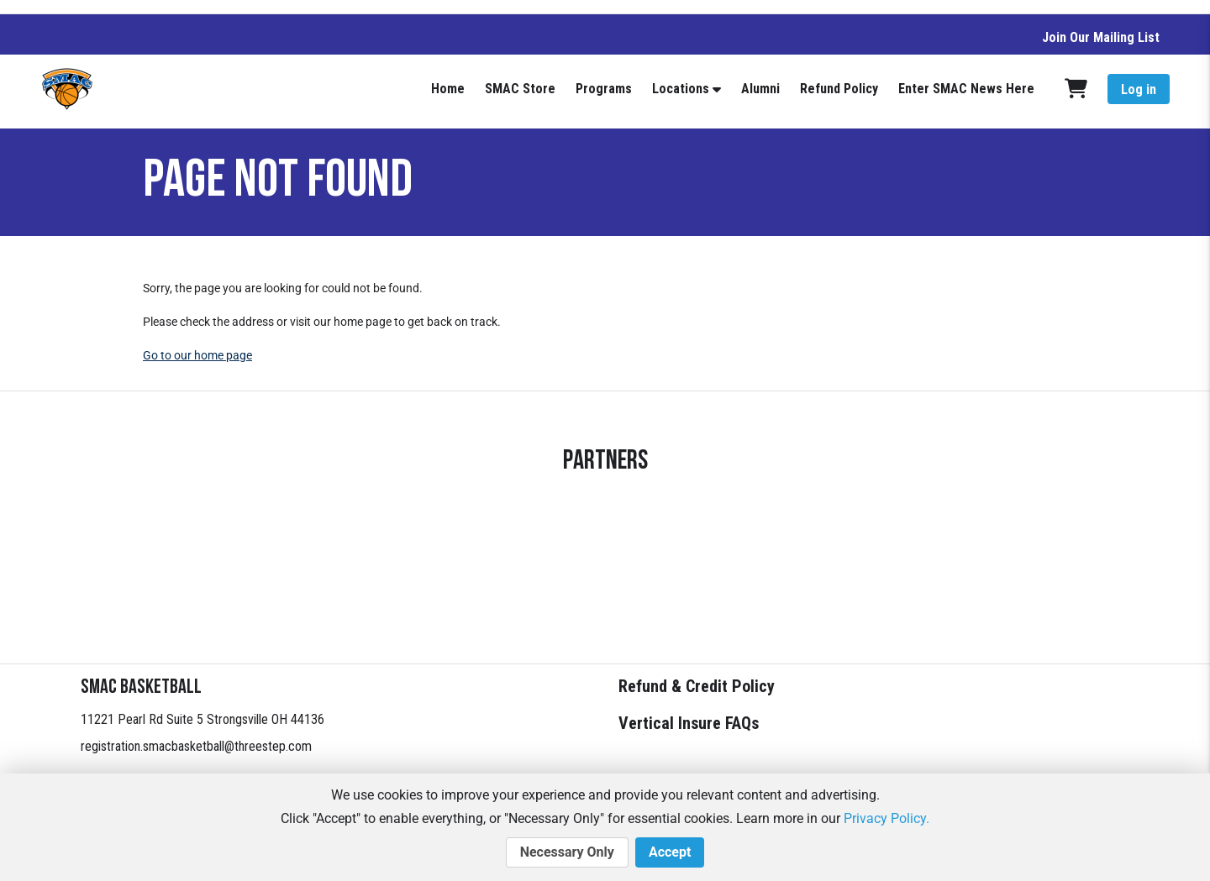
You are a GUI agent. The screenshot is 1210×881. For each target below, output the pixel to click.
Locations (680, 89)
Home (448, 89)
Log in (1138, 89)
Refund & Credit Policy (696, 686)
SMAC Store (520, 89)
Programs (604, 89)
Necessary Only (567, 852)
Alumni (760, 89)
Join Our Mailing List (1101, 37)
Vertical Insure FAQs (688, 723)
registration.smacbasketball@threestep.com (196, 746)
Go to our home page (197, 355)
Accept (669, 852)
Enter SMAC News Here (966, 89)
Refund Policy (839, 89)
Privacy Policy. (886, 818)
